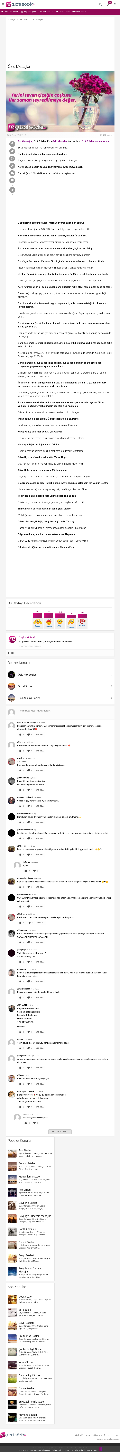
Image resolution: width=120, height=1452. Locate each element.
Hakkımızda (97, 1435)
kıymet (90, 392)
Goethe (104, 483)
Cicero (67, 508)
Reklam (107, 1435)
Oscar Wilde (82, 540)
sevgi (95, 313)
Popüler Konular (9, 12)
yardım (59, 451)
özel (67, 313)
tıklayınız (93, 1450)
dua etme (81, 303)
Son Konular (46, 12)
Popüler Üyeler (28, 12)
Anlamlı (77, 141)
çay (102, 323)
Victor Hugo (60, 457)
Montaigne (78, 451)
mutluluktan (59, 515)
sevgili (59, 254)
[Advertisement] (60, 42)
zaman (57, 167)
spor (107, 392)
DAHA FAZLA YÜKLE (60, 1132)
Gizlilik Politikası (82, 1435)
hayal (61, 333)
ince (66, 248)
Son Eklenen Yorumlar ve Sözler (71, 12)
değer (79, 167)
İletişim (116, 1435)
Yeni (70, 141)
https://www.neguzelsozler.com (71, 483)
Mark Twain (77, 463)
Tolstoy (70, 521)
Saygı (81, 313)
